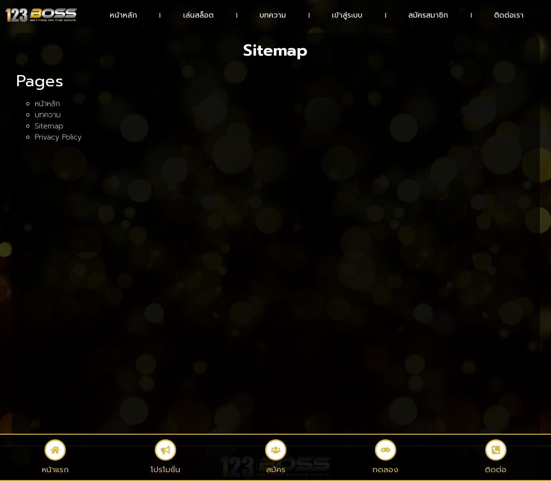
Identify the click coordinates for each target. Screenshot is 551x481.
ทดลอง (386, 469)
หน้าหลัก (123, 15)
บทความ (273, 15)
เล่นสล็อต (198, 15)
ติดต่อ (496, 469)
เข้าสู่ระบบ (347, 15)
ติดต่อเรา (509, 15)
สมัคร (275, 469)
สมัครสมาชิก (428, 15)
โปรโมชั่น (165, 469)
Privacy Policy (58, 137)
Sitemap (49, 126)
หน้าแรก (55, 469)
